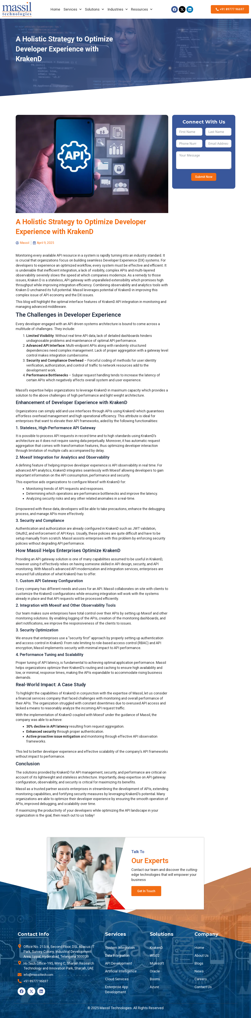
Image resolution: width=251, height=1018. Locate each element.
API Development (118, 963)
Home (55, 9)
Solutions (94, 9)
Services (73, 9)
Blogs (199, 963)
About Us (202, 955)
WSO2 (154, 955)
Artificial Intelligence (121, 971)
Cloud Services (117, 979)
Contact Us (203, 987)
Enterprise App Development (116, 989)
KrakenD (156, 948)
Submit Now (203, 177)
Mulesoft (157, 963)
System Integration (120, 948)
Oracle (155, 971)
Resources (142, 9)
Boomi (155, 979)
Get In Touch (146, 891)
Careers (201, 979)
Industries (117, 9)
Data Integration (117, 955)
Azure (154, 987)
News (199, 971)
